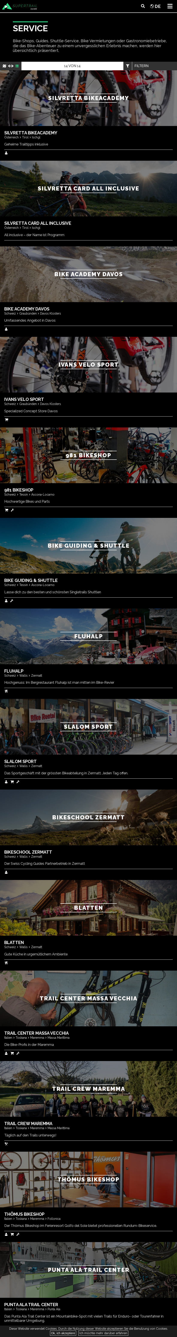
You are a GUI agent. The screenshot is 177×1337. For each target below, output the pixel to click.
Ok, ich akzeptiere (63, 1333)
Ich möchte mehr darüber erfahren (103, 1333)
